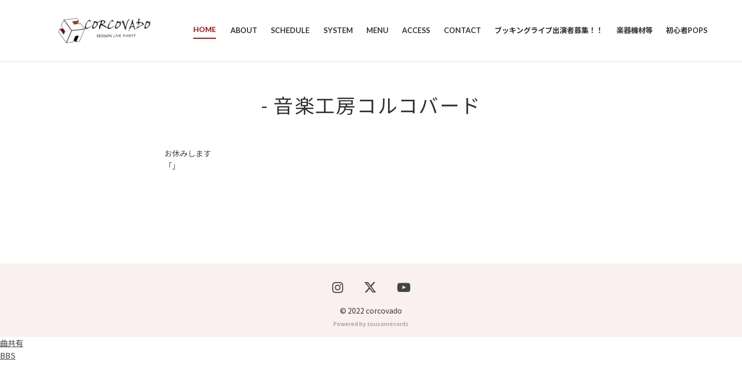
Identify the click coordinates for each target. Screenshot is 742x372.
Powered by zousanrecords (371, 334)
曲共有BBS (11, 359)
